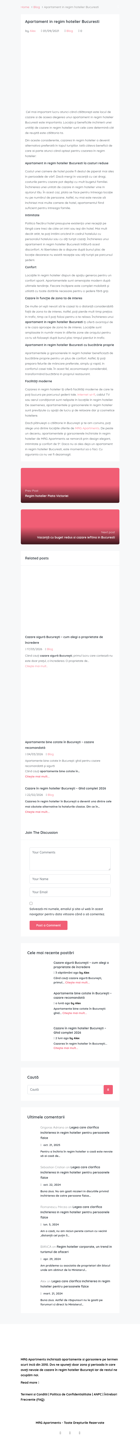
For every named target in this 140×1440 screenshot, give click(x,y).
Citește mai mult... (36, 666)
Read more (30, 1383)
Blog (69, 31)
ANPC (98, 1394)
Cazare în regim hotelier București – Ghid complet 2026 (80, 1030)
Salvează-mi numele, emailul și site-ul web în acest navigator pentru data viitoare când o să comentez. (67, 911)
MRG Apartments (87, 428)
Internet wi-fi (86, 394)
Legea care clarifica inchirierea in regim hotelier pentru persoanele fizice (75, 1132)
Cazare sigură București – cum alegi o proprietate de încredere (81, 965)
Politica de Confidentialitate (71, 1394)
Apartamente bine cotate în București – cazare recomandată (83, 995)
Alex (33, 31)
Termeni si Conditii (34, 1394)
